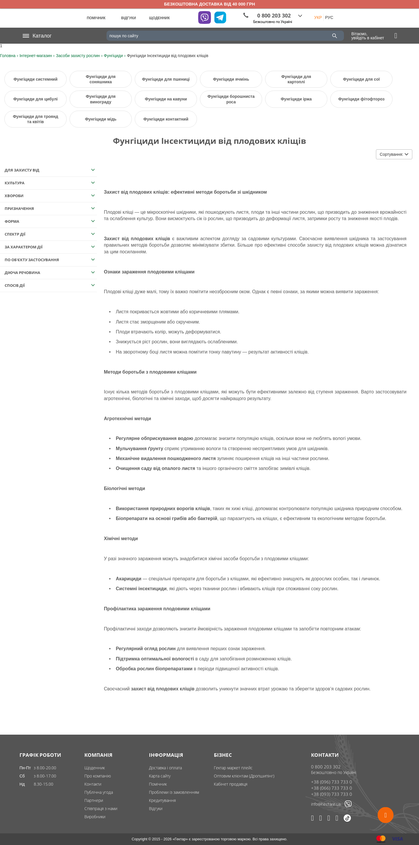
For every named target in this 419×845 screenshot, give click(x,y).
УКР (318, 17)
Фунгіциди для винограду (101, 99)
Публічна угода (98, 792)
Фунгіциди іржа (296, 99)
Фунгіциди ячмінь (231, 79)
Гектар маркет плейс (233, 767)
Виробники (94, 816)
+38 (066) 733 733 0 (331, 788)
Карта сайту (160, 776)
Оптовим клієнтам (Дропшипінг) (244, 776)
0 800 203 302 (326, 767)
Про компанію (97, 776)
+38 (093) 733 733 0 (331, 794)
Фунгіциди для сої (361, 79)
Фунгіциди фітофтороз (361, 99)
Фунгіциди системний (35, 79)
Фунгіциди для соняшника (101, 79)
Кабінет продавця (230, 784)
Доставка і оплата (165, 767)
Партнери (93, 800)
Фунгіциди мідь (100, 119)
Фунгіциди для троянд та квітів (35, 119)
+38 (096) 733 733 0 (331, 782)
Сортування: (394, 154)
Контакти (92, 784)
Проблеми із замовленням (174, 792)
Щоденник (94, 767)
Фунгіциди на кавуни (166, 99)
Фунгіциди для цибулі (35, 99)
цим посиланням (128, 251)
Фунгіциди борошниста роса (231, 99)
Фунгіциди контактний (166, 119)
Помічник (158, 784)
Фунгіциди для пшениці (166, 79)
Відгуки (155, 808)
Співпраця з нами (100, 808)
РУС (329, 17)
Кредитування (162, 800)
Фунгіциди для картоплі (296, 79)
